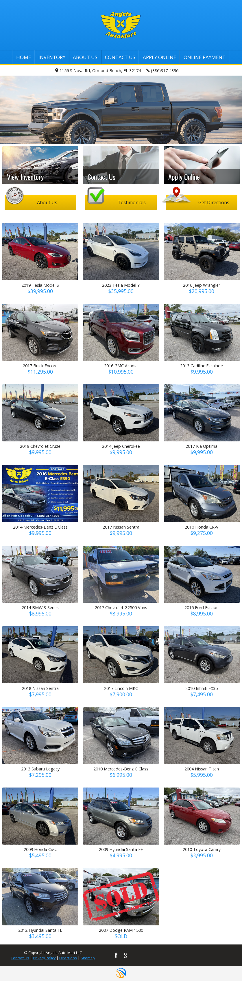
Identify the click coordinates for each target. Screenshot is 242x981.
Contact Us (20, 957)
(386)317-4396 (162, 70)
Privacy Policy (44, 957)
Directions (68, 957)
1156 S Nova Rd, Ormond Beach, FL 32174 (98, 70)
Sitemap (88, 957)
